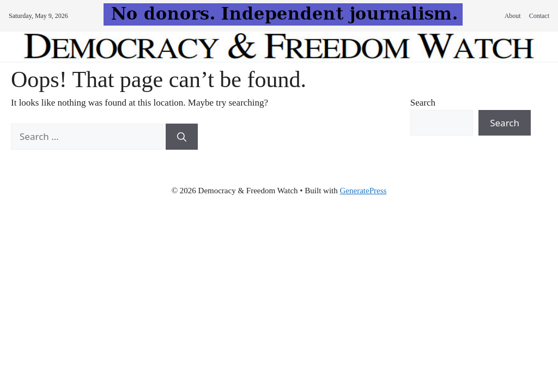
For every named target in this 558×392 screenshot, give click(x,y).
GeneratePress (363, 190)
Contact (539, 16)
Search (422, 102)
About (513, 16)
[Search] (182, 137)
